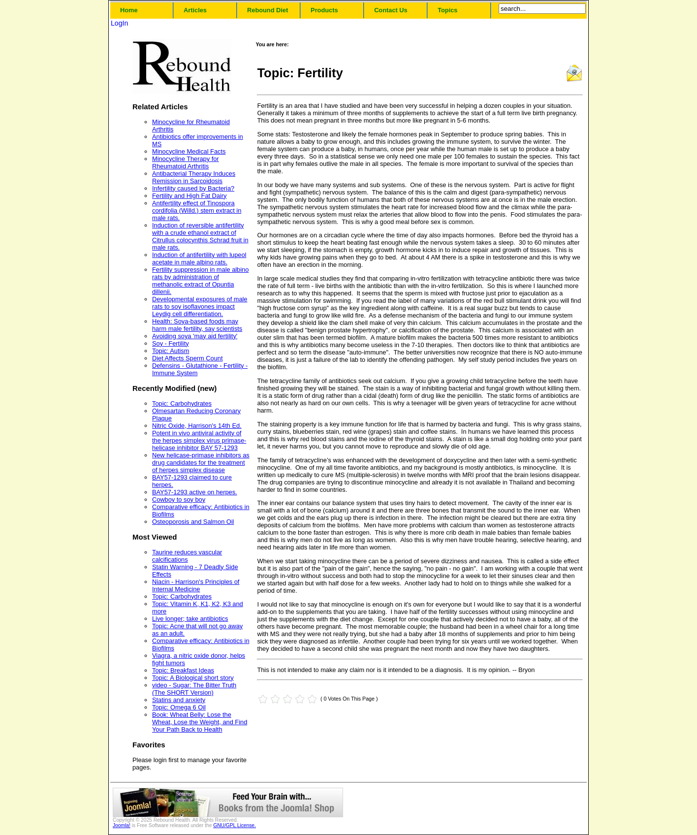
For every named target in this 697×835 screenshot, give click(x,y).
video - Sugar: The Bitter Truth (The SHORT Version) (194, 688)
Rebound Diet (267, 10)
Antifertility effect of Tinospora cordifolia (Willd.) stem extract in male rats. (196, 210)
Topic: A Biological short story (193, 677)
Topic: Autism (170, 350)
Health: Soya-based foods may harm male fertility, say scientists (197, 325)
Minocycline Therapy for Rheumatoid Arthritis (185, 162)
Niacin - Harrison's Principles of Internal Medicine (195, 585)
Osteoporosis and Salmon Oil (193, 521)
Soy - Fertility (170, 343)
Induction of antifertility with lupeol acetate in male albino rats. (199, 258)
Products (324, 10)
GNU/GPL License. (234, 825)
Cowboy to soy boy (178, 499)
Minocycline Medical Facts (188, 151)
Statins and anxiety (178, 700)
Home (129, 10)
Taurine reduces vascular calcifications (187, 555)
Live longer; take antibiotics (190, 618)
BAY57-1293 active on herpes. (194, 492)
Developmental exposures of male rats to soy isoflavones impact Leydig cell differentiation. (199, 306)
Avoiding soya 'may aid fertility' (194, 336)
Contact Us (391, 10)
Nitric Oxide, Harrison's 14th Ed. (197, 425)
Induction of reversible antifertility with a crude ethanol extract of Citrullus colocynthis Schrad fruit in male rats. (200, 236)
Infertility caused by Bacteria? (193, 188)
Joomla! (121, 825)
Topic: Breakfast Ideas (183, 670)
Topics (447, 10)
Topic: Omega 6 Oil (179, 707)
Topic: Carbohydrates (182, 403)
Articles (195, 10)
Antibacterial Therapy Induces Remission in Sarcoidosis (193, 177)
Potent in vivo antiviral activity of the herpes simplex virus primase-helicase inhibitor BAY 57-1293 (199, 440)
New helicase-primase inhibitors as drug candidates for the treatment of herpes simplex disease (201, 462)
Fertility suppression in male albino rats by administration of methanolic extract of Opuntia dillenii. (200, 280)
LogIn (119, 23)
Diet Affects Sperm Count (187, 358)
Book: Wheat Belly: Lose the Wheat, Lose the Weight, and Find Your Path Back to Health (199, 722)
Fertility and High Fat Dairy (189, 195)
